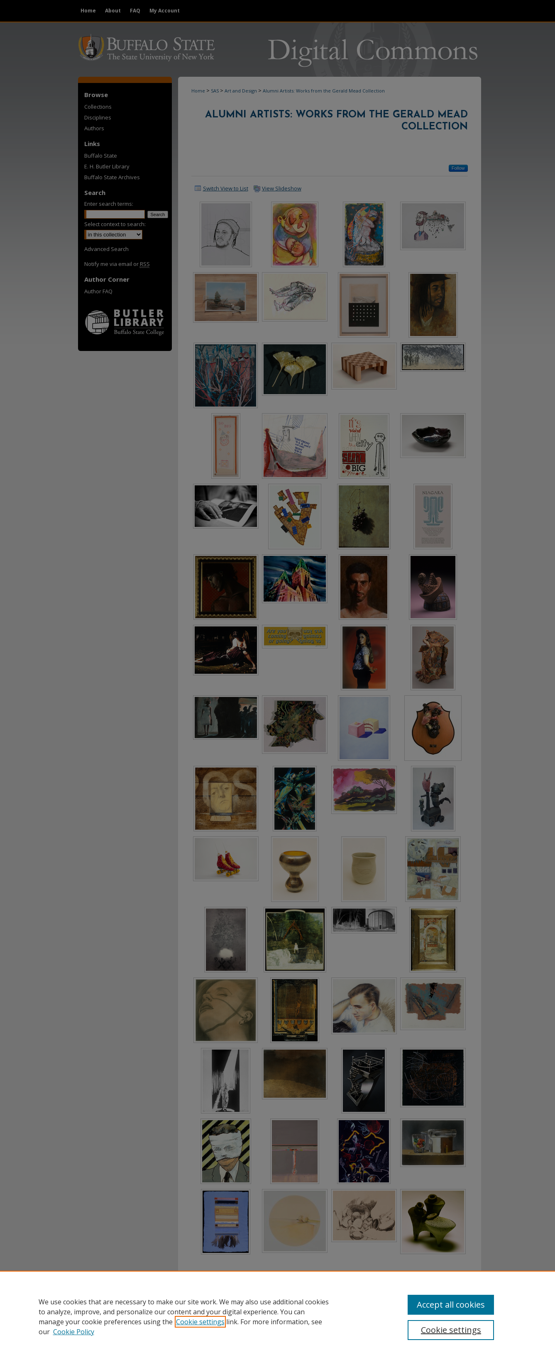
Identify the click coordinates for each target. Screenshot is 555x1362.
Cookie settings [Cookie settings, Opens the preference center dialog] (451, 1329)
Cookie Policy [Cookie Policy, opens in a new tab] (73, 1331)
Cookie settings (200, 1321)
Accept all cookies (451, 1304)
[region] (277, 1316)
